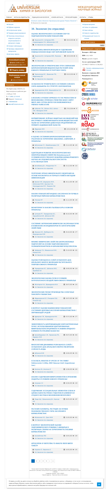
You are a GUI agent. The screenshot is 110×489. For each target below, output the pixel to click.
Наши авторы (88, 30)
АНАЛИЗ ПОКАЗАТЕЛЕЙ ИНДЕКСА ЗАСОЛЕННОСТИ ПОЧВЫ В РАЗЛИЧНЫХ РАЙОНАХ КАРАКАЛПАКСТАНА (54, 195)
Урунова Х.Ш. (48, 184)
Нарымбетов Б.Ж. (38, 216)
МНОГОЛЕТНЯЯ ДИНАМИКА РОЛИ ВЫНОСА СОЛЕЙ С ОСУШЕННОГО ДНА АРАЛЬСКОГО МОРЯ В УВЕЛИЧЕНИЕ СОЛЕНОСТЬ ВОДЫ (52, 347)
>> (53, 461)
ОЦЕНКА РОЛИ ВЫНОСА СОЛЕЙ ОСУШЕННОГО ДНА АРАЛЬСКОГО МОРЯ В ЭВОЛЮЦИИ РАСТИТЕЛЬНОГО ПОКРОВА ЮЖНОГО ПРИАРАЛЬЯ (51, 262)
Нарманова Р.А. (54, 335)
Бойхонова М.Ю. (38, 184)
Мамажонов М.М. (51, 250)
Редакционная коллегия (40, 17)
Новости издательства (91, 33)
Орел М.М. (49, 417)
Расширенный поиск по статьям (92, 37)
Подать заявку (17, 70)
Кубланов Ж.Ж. (49, 216)
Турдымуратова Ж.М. (41, 90)
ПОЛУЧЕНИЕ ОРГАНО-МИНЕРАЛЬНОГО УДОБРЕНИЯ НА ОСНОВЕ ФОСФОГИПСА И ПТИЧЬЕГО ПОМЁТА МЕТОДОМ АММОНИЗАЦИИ (53, 175)
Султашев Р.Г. (38, 214)
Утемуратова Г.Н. (51, 166)
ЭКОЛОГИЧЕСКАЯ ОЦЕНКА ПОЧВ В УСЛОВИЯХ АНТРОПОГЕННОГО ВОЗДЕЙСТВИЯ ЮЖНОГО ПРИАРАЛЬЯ (53, 279)
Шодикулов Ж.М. (48, 182)
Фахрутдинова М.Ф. (39, 234)
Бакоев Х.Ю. (38, 182)
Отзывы (90, 17)
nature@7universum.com (15, 104)
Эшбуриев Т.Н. (39, 250)
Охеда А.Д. (37, 399)
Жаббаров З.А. (48, 232)
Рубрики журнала (14, 27)
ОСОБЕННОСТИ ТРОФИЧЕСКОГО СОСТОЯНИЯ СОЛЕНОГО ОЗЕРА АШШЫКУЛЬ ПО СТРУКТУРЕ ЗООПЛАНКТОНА (53, 85)
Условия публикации (15, 46)
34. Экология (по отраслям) (44, 45)
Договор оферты (13, 54)
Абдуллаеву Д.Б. (38, 76)
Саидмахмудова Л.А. (39, 42)
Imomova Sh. (38, 369)
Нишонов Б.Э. (38, 40)
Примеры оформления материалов (15, 50)
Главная (9, 17)
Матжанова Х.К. (39, 417)
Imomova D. (47, 369)
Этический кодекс (71, 17)
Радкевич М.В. (37, 337)
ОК (99, 484)
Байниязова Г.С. (39, 145)
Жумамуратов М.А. (52, 284)
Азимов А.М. (37, 252)
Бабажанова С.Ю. (52, 42)
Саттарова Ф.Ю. (49, 40)
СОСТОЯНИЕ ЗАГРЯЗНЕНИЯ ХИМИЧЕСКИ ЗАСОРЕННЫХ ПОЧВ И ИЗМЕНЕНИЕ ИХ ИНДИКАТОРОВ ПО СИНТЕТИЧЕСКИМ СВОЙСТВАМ (55, 225)
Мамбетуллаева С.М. (52, 145)
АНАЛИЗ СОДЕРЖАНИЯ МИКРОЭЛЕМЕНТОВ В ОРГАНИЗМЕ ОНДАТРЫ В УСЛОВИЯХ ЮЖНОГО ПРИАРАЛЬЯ (54, 378)
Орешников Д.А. (47, 399)
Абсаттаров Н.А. (39, 284)
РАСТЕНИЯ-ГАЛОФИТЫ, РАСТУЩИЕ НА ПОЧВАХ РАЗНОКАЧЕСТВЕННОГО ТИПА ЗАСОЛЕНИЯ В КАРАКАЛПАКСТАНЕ (49, 411)
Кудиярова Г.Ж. (39, 316)
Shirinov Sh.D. (48, 108)
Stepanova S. (47, 449)
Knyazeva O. (38, 449)
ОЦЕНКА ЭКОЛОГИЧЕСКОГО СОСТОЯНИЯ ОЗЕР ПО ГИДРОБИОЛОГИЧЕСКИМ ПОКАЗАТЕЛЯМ (50, 35)
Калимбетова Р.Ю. (40, 436)
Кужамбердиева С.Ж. (41, 335)
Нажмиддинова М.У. (39, 186)
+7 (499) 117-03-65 (13, 96)
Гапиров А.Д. (37, 300)
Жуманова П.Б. (51, 74)
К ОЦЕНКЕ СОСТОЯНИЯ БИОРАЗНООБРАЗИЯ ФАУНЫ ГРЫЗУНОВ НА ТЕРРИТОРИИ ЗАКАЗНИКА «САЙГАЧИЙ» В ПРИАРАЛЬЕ (53, 138)
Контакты (83, 17)
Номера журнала (57, 17)
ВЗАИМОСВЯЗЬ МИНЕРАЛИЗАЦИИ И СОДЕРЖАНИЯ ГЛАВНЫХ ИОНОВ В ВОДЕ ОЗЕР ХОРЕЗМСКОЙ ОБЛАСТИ (52, 51)
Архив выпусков (89, 24)
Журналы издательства (22, 17)
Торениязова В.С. (40, 74)
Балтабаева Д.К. (39, 166)
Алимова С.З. (38, 383)
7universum (14, 99)
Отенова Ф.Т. (38, 200)
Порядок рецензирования (17, 33)
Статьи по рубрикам (90, 27)
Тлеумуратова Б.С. (49, 214)
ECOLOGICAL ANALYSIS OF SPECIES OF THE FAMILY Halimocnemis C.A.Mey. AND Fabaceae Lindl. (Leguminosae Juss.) (53, 363)
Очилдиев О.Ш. (52, 298)
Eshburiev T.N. (38, 108)
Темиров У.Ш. (51, 186)
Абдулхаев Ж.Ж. (39, 129)
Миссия (10, 24)
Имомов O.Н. (38, 232)
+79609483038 (11, 101)
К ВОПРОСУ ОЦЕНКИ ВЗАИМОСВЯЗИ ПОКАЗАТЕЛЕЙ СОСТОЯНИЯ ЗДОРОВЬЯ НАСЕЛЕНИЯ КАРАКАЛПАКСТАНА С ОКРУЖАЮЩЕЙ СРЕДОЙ (54, 310)
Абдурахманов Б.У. (40, 298)
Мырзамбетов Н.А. (55, 90)
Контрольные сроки (14, 30)
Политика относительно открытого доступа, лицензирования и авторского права (16, 39)
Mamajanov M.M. (41, 110)
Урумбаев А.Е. (37, 270)
